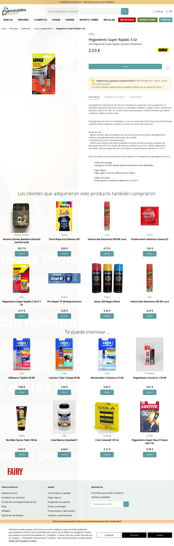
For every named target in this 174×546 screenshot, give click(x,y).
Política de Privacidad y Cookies (22, 541)
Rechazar (134, 535)
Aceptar (159, 535)
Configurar (108, 535)
